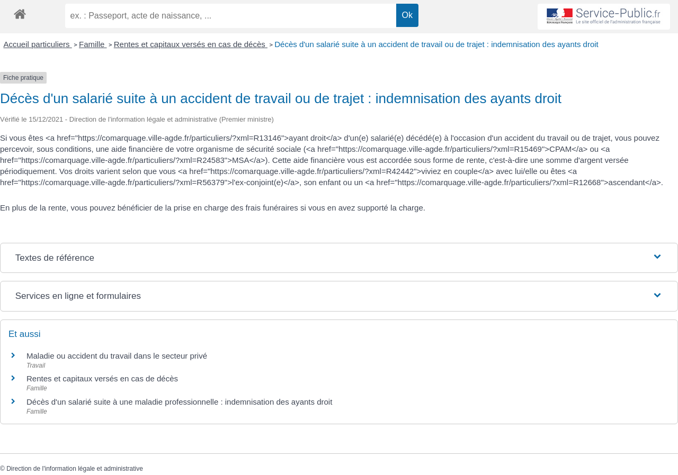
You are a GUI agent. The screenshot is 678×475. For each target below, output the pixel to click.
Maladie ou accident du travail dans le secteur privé (116, 355)
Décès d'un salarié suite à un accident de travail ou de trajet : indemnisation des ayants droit (436, 44)
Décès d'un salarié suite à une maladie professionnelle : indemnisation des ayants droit (179, 401)
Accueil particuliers (38, 44)
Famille (93, 44)
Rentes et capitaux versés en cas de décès (190, 44)
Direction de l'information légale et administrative (74, 468)
